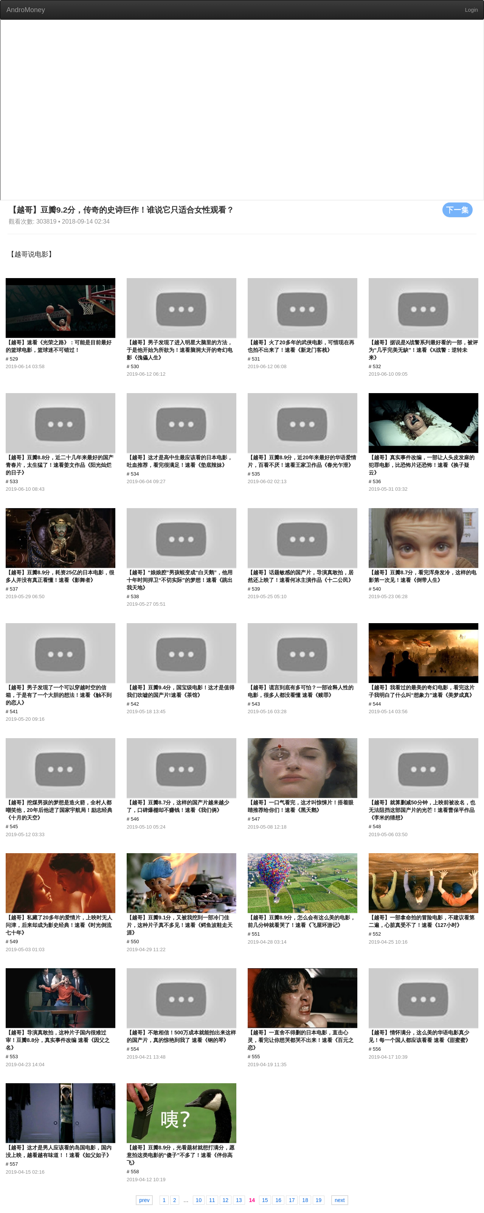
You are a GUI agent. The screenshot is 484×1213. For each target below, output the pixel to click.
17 (292, 1200)
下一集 (457, 209)
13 (239, 1200)
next (339, 1200)
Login (471, 10)
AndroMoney (25, 10)
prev (144, 1200)
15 (265, 1200)
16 (278, 1200)
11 (212, 1200)
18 (305, 1200)
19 (319, 1200)
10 (199, 1200)
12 (226, 1200)
